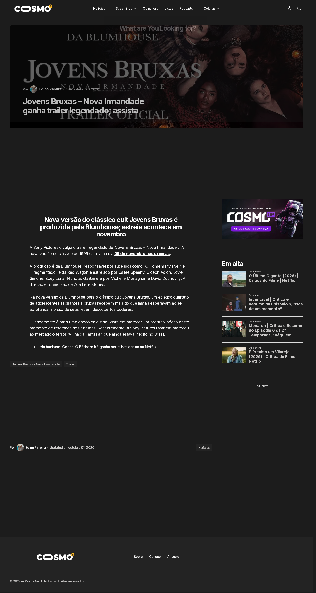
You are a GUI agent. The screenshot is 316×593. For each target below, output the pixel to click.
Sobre (138, 557)
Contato (155, 557)
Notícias (204, 448)
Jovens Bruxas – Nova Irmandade (36, 364)
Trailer (70, 364)
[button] (289, 8)
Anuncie (173, 557)
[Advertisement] (112, 174)
